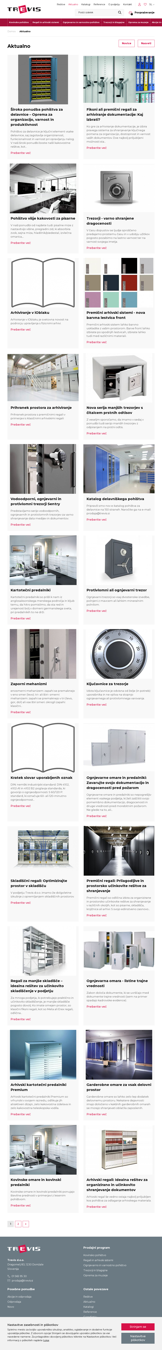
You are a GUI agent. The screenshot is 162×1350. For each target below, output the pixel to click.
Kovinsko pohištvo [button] (19, 22)
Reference (99, 4)
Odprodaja (14, 1301)
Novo (10, 1306)
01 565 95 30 (17, 1276)
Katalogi (85, 4)
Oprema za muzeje (138, 22)
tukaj (46, 1340)
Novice (126, 43)
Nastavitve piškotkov (138, 1338)
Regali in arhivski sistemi (98, 1260)
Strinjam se (138, 1327)
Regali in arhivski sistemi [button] (46, 22)
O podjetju (114, 4)
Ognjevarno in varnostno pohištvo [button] (81, 22)
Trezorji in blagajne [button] (114, 22)
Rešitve (61, 4)
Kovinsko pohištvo (94, 1255)
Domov (11, 31)
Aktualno (73, 4)
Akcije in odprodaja (19, 1296)
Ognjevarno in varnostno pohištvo (104, 1265)
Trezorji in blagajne (95, 1270)
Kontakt (127, 4)
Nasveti (146, 43)
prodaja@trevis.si (20, 1280)
